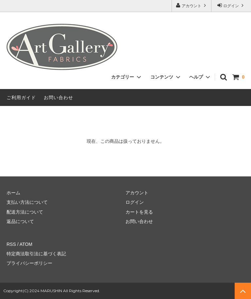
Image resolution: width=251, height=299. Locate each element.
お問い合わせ (58, 97)
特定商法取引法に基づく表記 (36, 253)
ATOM (26, 244)
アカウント (192, 5)
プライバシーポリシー (29, 263)
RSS (11, 244)
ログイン (231, 5)
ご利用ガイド (21, 97)
